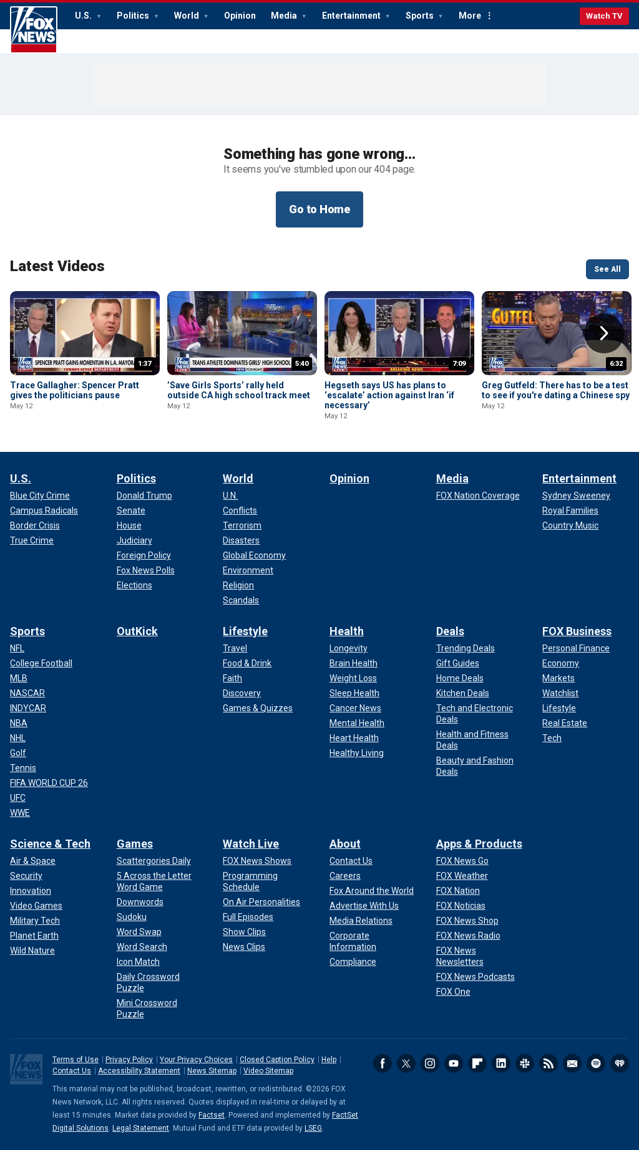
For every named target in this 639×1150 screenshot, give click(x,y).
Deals (450, 631)
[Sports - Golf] (18, 753)
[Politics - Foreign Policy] (144, 555)
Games (135, 843)
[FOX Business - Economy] (560, 663)
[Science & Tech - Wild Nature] (32, 951)
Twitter (406, 1063)
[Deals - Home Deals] (460, 678)
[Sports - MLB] (18, 678)
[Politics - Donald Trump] (144, 496)
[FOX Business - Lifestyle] (559, 708)
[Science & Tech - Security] (26, 876)
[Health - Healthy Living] (356, 753)
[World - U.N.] (230, 496)
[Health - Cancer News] (355, 708)
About (345, 843)
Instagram (430, 1063)
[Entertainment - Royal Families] (570, 510)
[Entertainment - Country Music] (570, 525)
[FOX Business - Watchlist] (560, 693)
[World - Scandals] (241, 600)
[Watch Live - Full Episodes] (248, 917)
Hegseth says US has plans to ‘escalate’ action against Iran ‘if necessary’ (389, 395)
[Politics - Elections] (134, 585)
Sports (421, 16)
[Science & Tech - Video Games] (36, 906)
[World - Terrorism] (242, 525)
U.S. (84, 16)
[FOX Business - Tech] (552, 738)
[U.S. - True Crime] (32, 540)
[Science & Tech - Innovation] (30, 891)
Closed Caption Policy (277, 1059)
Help (328, 1059)
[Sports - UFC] (18, 798)
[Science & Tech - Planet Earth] (34, 936)
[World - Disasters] (241, 540)
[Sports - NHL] (18, 738)
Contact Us (71, 1070)
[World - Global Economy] (254, 555)
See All (607, 269)
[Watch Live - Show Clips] (244, 932)
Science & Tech (50, 843)
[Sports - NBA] (18, 723)
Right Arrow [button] (604, 333)
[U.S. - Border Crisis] (35, 525)
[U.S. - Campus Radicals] (44, 510)
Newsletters (572, 1063)
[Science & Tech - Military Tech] (35, 921)
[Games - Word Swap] (139, 932)
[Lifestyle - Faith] (232, 678)
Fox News (33, 30)
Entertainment (352, 16)
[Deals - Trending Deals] (465, 648)
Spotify (596, 1063)
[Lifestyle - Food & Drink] (247, 663)
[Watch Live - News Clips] (244, 947)
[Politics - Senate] (131, 510)
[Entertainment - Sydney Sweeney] (576, 496)
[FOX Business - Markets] (558, 678)
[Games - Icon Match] (138, 962)
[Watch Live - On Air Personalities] (261, 902)
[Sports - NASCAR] (27, 693)
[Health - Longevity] (348, 648)
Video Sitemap (268, 1070)
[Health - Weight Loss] (353, 678)
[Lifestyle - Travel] (235, 648)
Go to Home (319, 209)
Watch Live (251, 843)
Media (285, 16)
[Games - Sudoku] (132, 917)
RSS (548, 1063)
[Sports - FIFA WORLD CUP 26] (49, 783)
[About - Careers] (345, 876)
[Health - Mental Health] (356, 723)
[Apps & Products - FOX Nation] (458, 891)
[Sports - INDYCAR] (28, 708)
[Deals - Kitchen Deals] (462, 693)
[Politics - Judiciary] (134, 540)
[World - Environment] (248, 570)
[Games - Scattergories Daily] (154, 861)
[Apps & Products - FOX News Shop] (467, 921)
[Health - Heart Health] (354, 738)
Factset (211, 1115)
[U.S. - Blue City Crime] (40, 496)
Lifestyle (245, 631)
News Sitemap (212, 1070)
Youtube (453, 1063)
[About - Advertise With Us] (364, 906)
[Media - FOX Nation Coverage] (478, 496)
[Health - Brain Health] (353, 663)
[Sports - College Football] (41, 663)
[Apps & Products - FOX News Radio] (468, 936)
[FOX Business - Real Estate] (564, 723)
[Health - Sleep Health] (354, 693)
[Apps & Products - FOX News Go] (462, 861)
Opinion (240, 16)
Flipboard (477, 1063)
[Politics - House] (129, 525)
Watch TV (604, 16)
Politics (134, 16)
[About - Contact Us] (351, 861)
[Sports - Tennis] (23, 768)
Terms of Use (75, 1059)
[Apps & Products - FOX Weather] (462, 876)
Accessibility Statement (139, 1070)
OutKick (137, 631)
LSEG (313, 1128)
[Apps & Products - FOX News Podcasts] (475, 977)
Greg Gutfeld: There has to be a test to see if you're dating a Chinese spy (556, 390)
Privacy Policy (129, 1059)
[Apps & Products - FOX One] (453, 992)
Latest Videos (57, 266)
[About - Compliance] (352, 962)
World (187, 16)
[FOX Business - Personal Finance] (576, 648)
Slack (524, 1063)
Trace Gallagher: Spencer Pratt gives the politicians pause (74, 390)
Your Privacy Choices (196, 1059)
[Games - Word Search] (142, 947)
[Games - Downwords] (140, 902)
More (470, 16)
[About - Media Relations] (361, 921)
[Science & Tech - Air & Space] (33, 861)
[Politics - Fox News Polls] (146, 570)
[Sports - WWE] (20, 813)
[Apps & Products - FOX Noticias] (460, 906)
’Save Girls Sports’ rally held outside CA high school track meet (238, 390)
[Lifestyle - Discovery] (242, 693)
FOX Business (577, 631)
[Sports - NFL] (17, 648)
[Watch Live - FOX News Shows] (257, 861)
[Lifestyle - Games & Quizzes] (258, 708)
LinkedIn (501, 1063)
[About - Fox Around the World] (371, 891)
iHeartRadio (619, 1063)
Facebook (382, 1063)
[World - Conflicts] (240, 510)
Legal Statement (140, 1128)
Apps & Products (479, 843)
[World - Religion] (238, 585)
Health (346, 631)
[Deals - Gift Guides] (457, 663)
